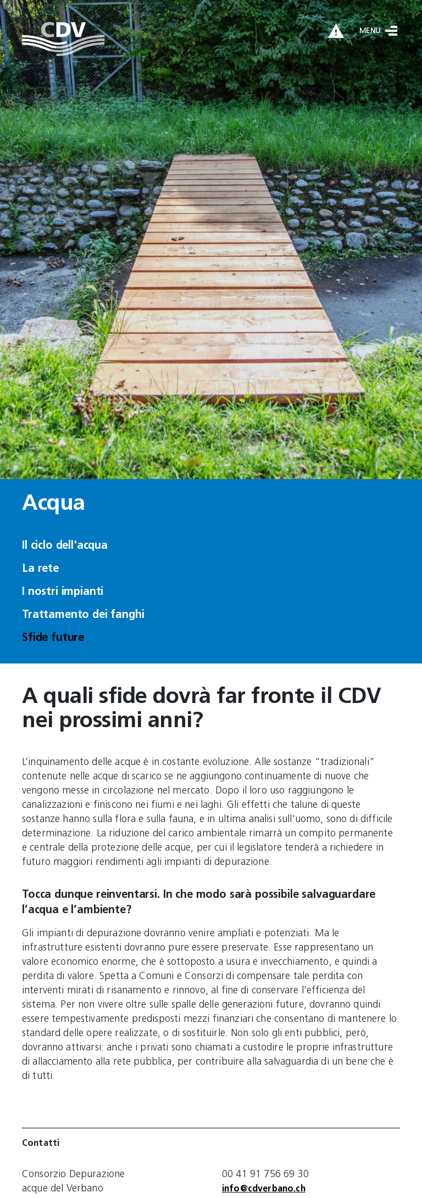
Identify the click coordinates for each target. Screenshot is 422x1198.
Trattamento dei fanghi (83, 615)
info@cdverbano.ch (264, 1189)
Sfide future (53, 638)
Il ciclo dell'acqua (65, 546)
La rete (40, 569)
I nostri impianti (62, 592)
